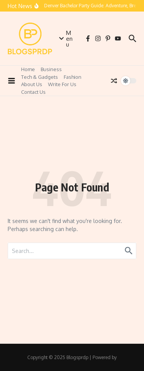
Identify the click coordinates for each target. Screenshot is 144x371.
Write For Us (62, 84)
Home (28, 69)
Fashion (72, 77)
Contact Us (33, 92)
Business (51, 69)
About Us (31, 84)
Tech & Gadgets (39, 77)
